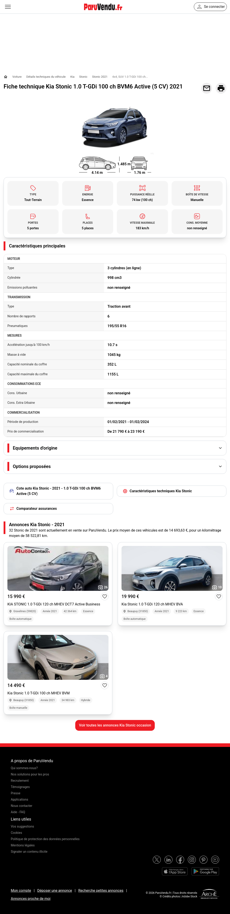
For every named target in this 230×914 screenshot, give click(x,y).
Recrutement (20, 780)
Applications (19, 799)
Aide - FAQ (18, 812)
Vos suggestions (22, 826)
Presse (15, 793)
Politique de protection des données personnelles (45, 839)
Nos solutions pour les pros (30, 774)
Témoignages (20, 787)
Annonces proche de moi (31, 898)
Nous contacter (21, 806)
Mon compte (21, 890)
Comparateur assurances (33, 508)
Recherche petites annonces (100, 890)
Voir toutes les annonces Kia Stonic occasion (115, 725)
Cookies (16, 833)
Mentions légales (23, 845)
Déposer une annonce (54, 890)
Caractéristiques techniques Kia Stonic (157, 491)
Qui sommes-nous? (24, 768)
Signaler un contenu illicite (29, 851)
